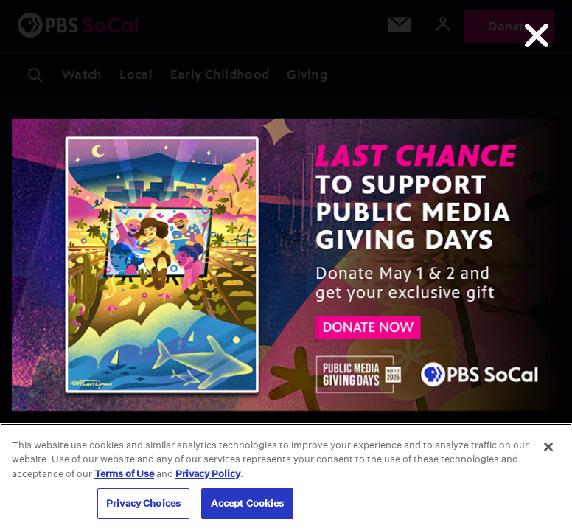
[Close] (548, 447)
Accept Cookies (248, 503)
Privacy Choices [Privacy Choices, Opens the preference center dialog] (143, 503)
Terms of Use (124, 474)
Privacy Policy (207, 474)
